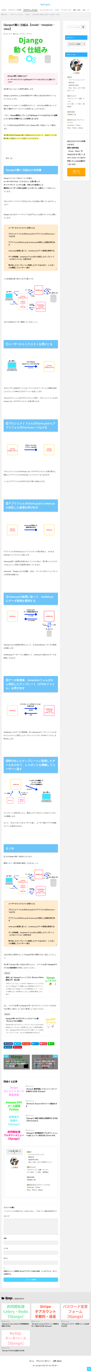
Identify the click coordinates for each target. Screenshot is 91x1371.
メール (6, 1248)
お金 (83, 10)
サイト (6, 1258)
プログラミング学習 (14, 10)
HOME (4, 10)
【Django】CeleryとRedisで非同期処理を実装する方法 (15, 1325)
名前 (5, 1238)
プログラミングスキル (30, 10)
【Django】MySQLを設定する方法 (13, 1350)
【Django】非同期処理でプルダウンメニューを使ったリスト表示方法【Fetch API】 (42, 1134)
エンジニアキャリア (46, 10)
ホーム (31, 1361)
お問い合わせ (57, 1361)
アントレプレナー (52, 1365)
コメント (7, 1216)
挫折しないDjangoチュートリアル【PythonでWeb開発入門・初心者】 (25, 978)
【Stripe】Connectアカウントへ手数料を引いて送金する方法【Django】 (45, 1325)
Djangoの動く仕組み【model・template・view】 (46, 14)
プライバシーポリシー (43, 1361)
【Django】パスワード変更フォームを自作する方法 (75, 1325)
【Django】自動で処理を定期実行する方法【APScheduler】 (42, 1119)
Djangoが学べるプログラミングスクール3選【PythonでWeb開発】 (22, 1019)
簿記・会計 (76, 10)
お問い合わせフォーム (76, 172)
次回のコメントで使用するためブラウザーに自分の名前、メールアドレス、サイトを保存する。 (30, 1272)
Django (27, 14)
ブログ (57, 10)
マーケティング (66, 10)
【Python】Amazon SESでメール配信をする (41, 1105)
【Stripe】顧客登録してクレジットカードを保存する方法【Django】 (41, 1090)
